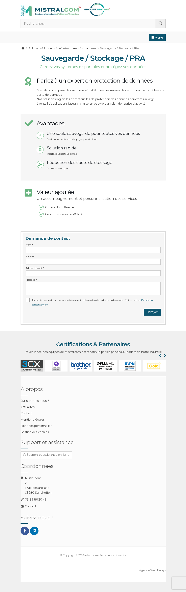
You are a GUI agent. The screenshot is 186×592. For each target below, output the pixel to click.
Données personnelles (36, 426)
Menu (157, 37)
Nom (29, 244)
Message (31, 279)
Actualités (27, 407)
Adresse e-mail (35, 268)
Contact (26, 413)
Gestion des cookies (35, 432)
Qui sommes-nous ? (35, 401)
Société (30, 256)
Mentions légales (33, 419)
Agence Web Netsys (152, 570)
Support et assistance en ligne (46, 455)
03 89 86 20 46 (35, 499)
